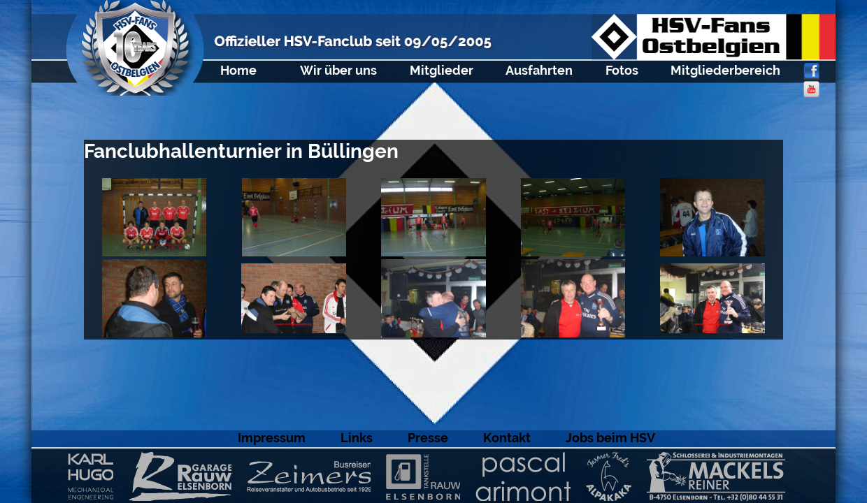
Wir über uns (338, 70)
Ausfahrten (539, 70)
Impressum (272, 437)
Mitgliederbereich (725, 70)
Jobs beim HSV (610, 437)
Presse (428, 437)
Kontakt (507, 437)
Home (238, 70)
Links (357, 437)
